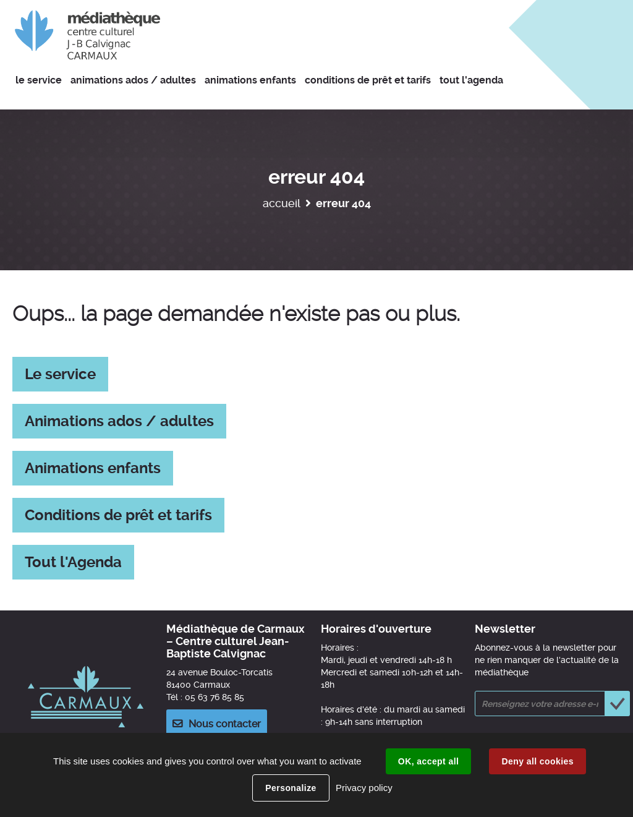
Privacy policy (364, 787)
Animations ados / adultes (119, 421)
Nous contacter (225, 724)
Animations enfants (93, 468)
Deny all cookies (537, 761)
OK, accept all (428, 761)
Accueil (281, 203)
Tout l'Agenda (73, 562)
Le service (60, 374)
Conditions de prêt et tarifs (118, 515)
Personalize (290, 788)
